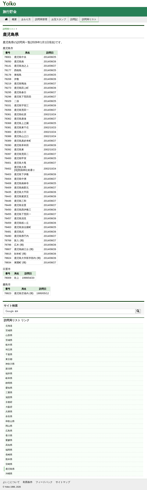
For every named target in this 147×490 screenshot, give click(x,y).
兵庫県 (9, 411)
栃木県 (9, 344)
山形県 (9, 335)
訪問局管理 (41, 19)
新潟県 (9, 368)
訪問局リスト (89, 19)
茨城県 (9, 340)
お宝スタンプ (58, 19)
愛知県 (9, 387)
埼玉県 (9, 349)
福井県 (9, 373)
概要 (14, 19)
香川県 (9, 435)
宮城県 (9, 330)
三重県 (9, 392)
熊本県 (9, 459)
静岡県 (9, 383)
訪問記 (74, 19)
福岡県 (9, 449)
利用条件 (27, 482)
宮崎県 (9, 464)
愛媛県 (9, 440)
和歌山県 (10, 421)
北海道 (9, 325)
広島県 (9, 430)
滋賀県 (9, 397)
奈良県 (9, 416)
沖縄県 (9, 473)
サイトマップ (63, 482)
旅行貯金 (10, 12)
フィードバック (44, 482)
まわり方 (26, 19)
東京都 (9, 359)
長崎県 (9, 454)
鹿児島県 (10, 469)
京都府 (9, 402)
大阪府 (9, 407)
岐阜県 (9, 378)
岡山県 (9, 426)
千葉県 (9, 354)
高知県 (9, 445)
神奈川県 (10, 364)
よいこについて (11, 482)
